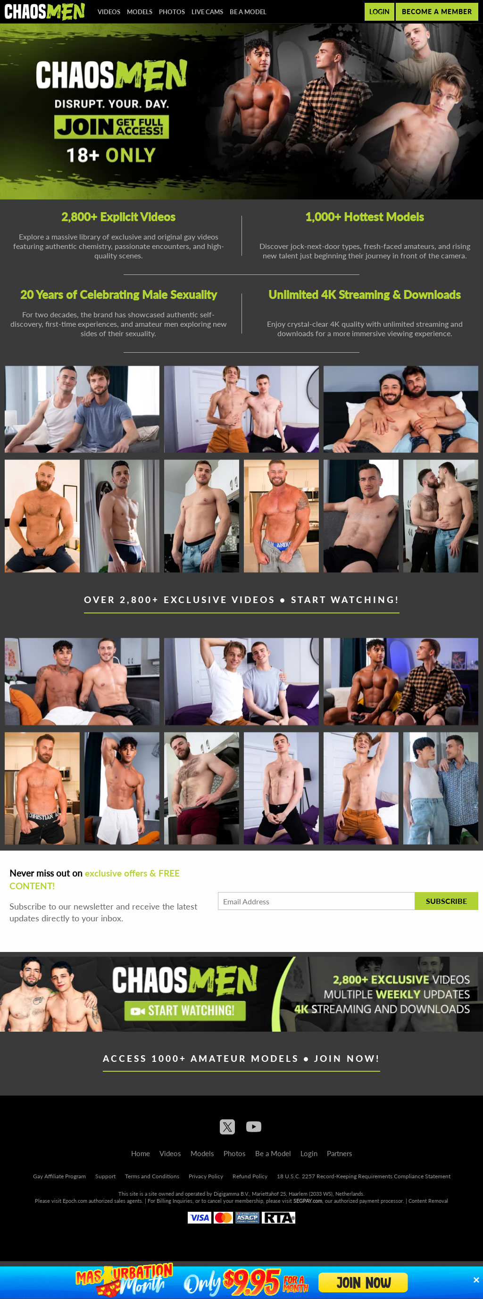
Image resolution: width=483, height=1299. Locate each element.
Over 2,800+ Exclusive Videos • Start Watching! (242, 600)
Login (379, 12)
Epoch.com (75, 1201)
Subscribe (446, 900)
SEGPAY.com (307, 1201)
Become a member (437, 12)
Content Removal (428, 1201)
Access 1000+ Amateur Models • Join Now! (241, 1058)
